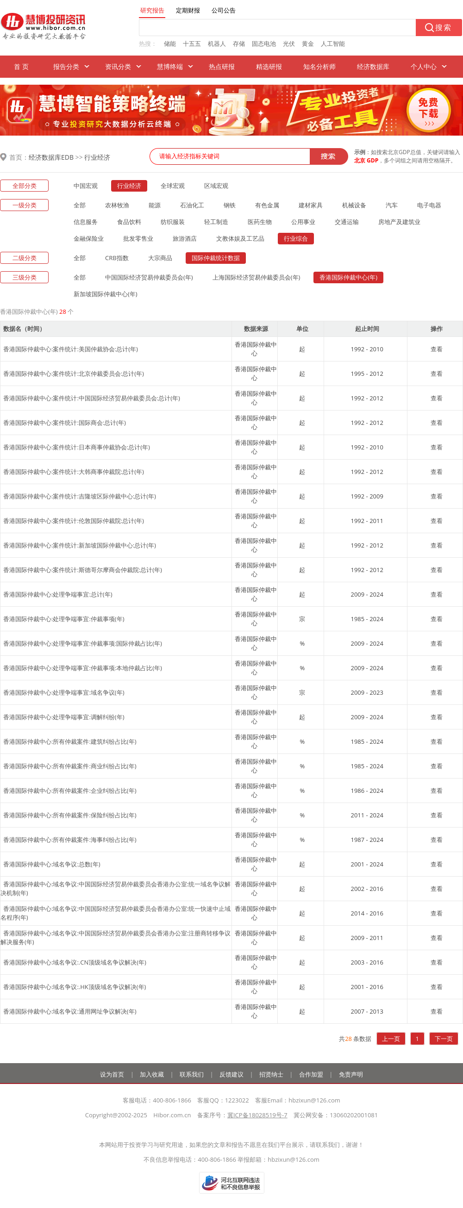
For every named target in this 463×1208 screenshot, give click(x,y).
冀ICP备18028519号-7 (257, 1115)
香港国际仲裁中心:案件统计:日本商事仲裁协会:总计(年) (76, 447)
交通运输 (347, 222)
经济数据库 (373, 66)
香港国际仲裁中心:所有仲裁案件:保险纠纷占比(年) (70, 815)
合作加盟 (311, 1074)
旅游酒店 (185, 238)
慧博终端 (170, 66)
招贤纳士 (271, 1074)
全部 (80, 205)
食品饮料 (129, 222)
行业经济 (97, 157)
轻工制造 (216, 222)
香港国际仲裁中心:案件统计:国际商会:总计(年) (64, 422)
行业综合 (296, 238)
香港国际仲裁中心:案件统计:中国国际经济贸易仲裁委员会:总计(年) (91, 398)
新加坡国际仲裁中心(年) (106, 294)
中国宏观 (86, 185)
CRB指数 (117, 258)
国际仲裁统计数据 (216, 258)
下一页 (444, 1038)
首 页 (21, 66)
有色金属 (267, 205)
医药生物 (260, 222)
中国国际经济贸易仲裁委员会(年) (149, 277)
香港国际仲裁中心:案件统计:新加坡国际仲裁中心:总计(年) (79, 545)
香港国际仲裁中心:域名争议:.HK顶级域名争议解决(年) (74, 987)
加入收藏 (152, 1074)
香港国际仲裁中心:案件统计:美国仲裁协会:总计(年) (70, 349)
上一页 (391, 1038)
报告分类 (66, 66)
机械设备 (354, 205)
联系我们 (192, 1074)
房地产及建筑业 (399, 222)
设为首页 (112, 1074)
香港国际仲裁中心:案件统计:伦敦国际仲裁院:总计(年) (73, 521)
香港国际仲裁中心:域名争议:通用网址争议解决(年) (70, 1011)
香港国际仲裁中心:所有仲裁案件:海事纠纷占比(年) (70, 839)
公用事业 (303, 222)
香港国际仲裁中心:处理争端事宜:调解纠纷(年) (64, 717)
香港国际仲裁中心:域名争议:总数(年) (51, 864)
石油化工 (192, 205)
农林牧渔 (117, 205)
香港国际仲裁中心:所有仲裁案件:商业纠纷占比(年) (70, 766)
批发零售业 (138, 238)
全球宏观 (173, 185)
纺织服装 (173, 222)
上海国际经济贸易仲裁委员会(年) (256, 277)
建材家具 (311, 205)
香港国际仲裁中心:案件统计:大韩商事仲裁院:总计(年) (73, 471)
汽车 (392, 205)
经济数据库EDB (51, 157)
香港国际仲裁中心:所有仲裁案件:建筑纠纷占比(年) (70, 741)
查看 (437, 349)
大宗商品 (160, 258)
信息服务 (86, 222)
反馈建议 (231, 1074)
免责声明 (351, 1074)
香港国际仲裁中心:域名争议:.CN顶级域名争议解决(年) (74, 962)
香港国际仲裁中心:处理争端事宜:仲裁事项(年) (64, 619)
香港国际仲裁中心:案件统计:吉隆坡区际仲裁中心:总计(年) (79, 496)
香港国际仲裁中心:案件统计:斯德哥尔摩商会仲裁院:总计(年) (82, 570)
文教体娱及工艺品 (240, 238)
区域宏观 (216, 185)
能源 (155, 205)
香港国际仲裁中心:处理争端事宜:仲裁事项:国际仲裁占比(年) (82, 643)
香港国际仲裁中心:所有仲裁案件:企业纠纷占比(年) (70, 790)
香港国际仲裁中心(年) (348, 277)
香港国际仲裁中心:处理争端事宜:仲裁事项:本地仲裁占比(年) (82, 668)
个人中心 (424, 66)
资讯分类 (118, 66)
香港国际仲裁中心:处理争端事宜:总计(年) (58, 594)
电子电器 (429, 205)
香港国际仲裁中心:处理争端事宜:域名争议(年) (64, 692)
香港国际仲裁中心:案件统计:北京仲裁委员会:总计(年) (73, 373)
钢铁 (230, 205)
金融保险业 (89, 238)
